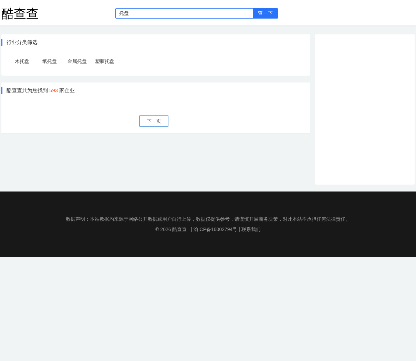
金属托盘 (77, 61)
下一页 (154, 121)
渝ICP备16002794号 (216, 229)
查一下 (265, 13)
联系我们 (251, 229)
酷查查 (20, 13)
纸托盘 (49, 61)
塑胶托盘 (104, 61)
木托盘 (22, 61)
